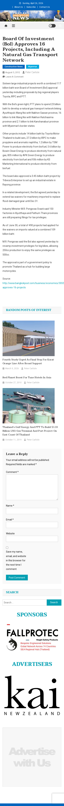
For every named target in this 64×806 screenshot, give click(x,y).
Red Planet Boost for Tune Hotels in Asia (27, 377)
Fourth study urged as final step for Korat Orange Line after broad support (28, 361)
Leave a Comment (15, 76)
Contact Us (44, 7)
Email (10, 519)
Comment (12, 472)
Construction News (14, 66)
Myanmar (32, 66)
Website (10, 533)
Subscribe (31, 7)
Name (10, 505)
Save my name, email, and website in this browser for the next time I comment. (16, 560)
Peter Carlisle (32, 72)
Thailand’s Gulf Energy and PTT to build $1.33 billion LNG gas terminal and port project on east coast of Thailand (30, 431)
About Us (18, 7)
